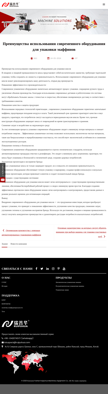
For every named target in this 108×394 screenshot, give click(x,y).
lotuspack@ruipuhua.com (17, 342)
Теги (3, 311)
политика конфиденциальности (12, 307)
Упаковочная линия (62, 290)
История (4, 286)
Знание (5, 243)
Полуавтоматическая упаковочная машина (70, 286)
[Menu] (103, 4)
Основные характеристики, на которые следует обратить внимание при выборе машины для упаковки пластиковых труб (81, 232)
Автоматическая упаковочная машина (68, 282)
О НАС (4, 282)
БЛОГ (4, 300)
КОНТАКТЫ (6, 304)
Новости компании (19, 243)
